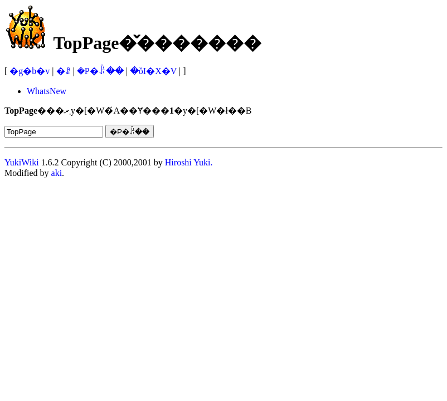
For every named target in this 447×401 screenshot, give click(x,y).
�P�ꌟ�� (100, 71)
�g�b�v (29, 71)
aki (56, 173)
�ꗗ (63, 71)
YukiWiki (21, 162)
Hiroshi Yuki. (189, 162)
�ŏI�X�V (153, 71)
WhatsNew (46, 91)
